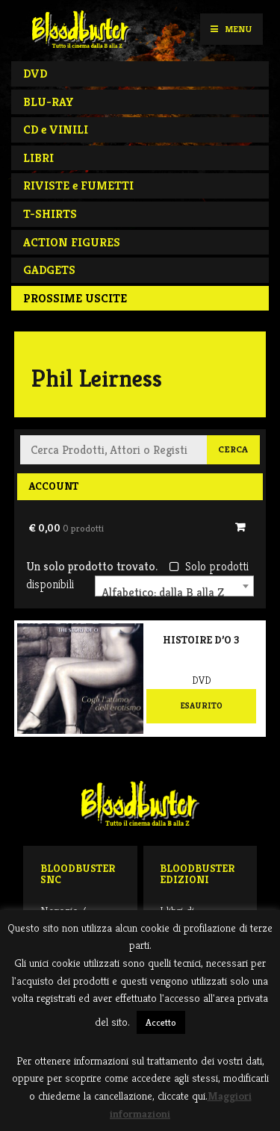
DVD (35, 73)
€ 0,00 (66, 528)
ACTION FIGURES (71, 242)
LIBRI (38, 158)
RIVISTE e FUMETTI (78, 185)
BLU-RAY (48, 102)
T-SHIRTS (50, 214)
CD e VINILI (55, 129)
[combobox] (174, 586)
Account (53, 486)
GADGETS (49, 270)
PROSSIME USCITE (75, 298)
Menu (231, 28)
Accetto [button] (161, 1022)
